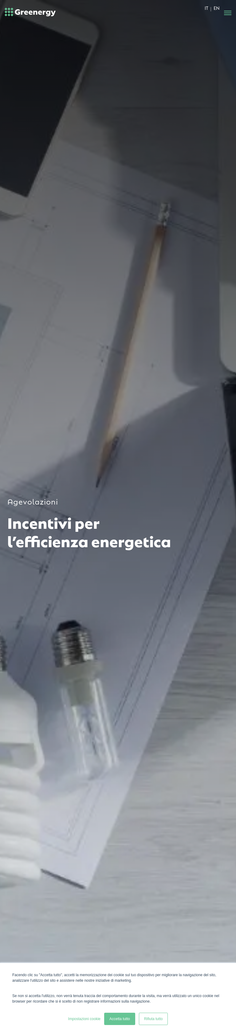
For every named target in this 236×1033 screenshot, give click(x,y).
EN (217, 7)
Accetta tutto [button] (119, 1019)
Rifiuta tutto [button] (153, 1019)
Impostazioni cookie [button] (84, 1019)
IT (206, 7)
